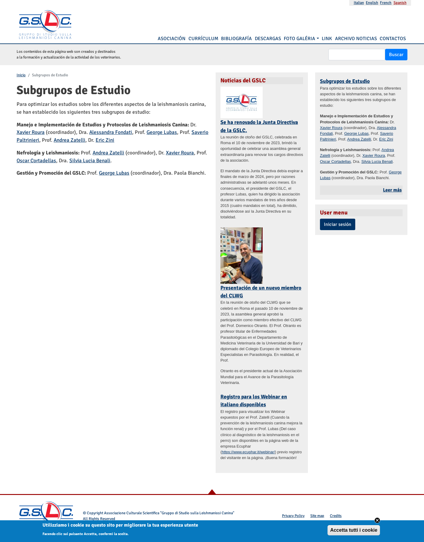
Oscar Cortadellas (36, 160)
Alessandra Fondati (110, 132)
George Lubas (162, 132)
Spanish (400, 2)
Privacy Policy (293, 515)
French (385, 2)
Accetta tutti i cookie (353, 531)
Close (377, 521)
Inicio (21, 75)
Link (327, 39)
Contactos (393, 39)
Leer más (392, 190)
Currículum (203, 39)
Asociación (171, 39)
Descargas (268, 39)
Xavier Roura (31, 132)
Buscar (396, 55)
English (372, 2)
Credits (336, 515)
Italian (359, 2)
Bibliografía (236, 39)
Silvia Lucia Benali (89, 160)
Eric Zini (105, 140)
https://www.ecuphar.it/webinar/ (248, 452)
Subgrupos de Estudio (345, 81)
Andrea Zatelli (69, 140)
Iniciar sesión (337, 224)
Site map (317, 515)
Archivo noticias (356, 39)
